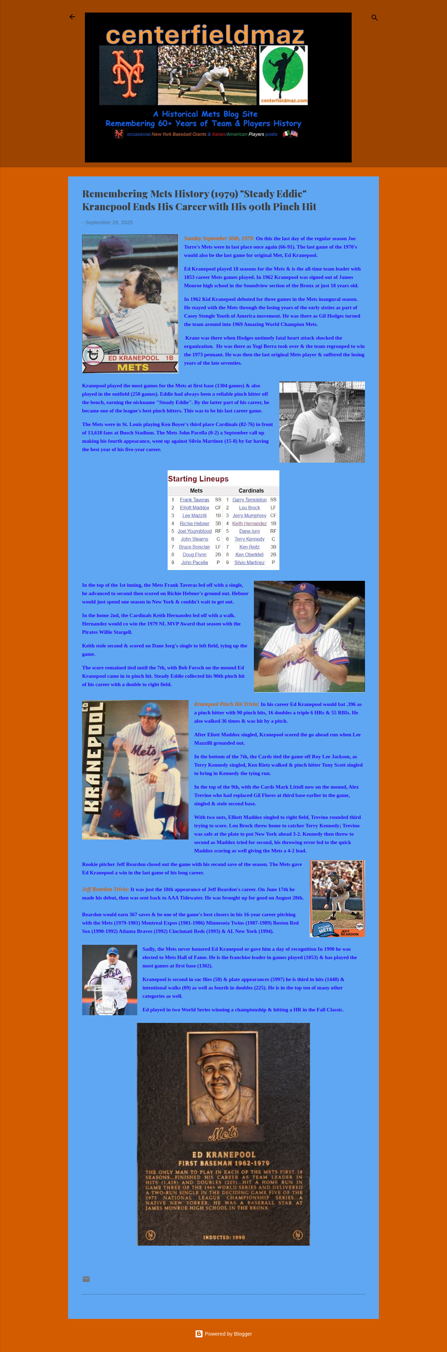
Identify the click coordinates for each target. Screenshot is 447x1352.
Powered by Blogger (223, 1334)
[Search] (375, 19)
